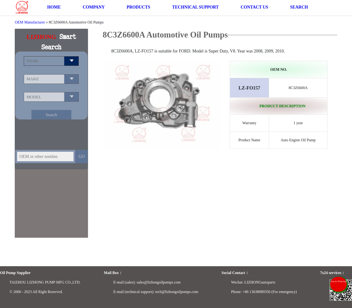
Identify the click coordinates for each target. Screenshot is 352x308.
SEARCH (299, 7)
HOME (54, 7)
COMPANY (94, 7)
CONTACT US (254, 7)
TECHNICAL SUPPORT (195, 7)
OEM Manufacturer (30, 22)
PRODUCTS (138, 7)
